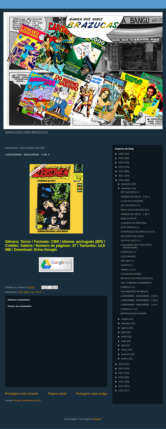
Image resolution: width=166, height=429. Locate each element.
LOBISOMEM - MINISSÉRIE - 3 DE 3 (139, 296)
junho (124, 336)
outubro (125, 319)
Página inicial (57, 393)
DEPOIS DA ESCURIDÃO (134, 313)
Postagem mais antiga (91, 393)
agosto (125, 328)
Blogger (97, 419)
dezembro (126, 184)
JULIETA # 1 (127, 265)
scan (32, 292)
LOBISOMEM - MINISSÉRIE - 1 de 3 (139, 304)
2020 (121, 180)
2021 (121, 175)
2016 (121, 377)
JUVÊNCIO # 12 (129, 309)
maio (124, 341)
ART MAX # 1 (127, 260)
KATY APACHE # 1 (130, 227)
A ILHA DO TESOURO (132, 201)
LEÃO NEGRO (128, 256)
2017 (121, 373)
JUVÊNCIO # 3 (128, 252)
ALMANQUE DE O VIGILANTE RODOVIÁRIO (136, 246)
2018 (121, 368)
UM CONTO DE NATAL (132, 236)
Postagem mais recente (21, 393)
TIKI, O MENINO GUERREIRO (136, 282)
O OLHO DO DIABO (131, 274)
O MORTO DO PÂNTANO (133, 223)
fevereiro (126, 354)
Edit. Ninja (23, 292)
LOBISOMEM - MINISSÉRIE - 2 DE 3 (139, 300)
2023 (121, 167)
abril (123, 345)
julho (124, 332)
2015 (121, 381)
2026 (121, 154)
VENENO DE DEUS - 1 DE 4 (135, 214)
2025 (121, 158)
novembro (126, 188)
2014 (121, 386)
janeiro (125, 358)
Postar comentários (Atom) (27, 400)
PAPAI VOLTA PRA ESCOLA (135, 210)
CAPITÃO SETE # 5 (131, 240)
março (124, 349)
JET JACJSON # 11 (130, 205)
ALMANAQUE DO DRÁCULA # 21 (138, 231)
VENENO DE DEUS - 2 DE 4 (135, 196)
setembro (126, 323)
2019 (121, 364)
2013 (121, 390)
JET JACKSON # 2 (130, 192)
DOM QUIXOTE (128, 218)
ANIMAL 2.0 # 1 (128, 269)
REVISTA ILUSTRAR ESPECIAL (137, 278)
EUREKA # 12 (128, 287)
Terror (39, 292)
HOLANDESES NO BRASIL (135, 291)
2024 (121, 162)
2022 (121, 171)
